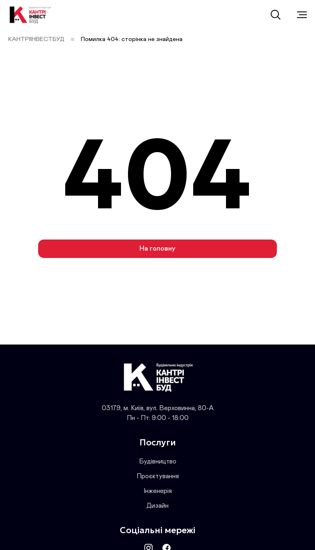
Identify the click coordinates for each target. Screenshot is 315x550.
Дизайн (157, 505)
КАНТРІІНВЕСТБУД (36, 39)
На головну (157, 248)
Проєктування (158, 476)
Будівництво (157, 461)
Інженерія (158, 491)
